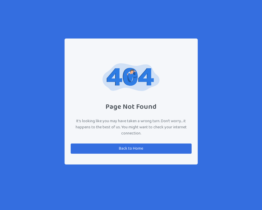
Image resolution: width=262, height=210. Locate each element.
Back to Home (131, 148)
